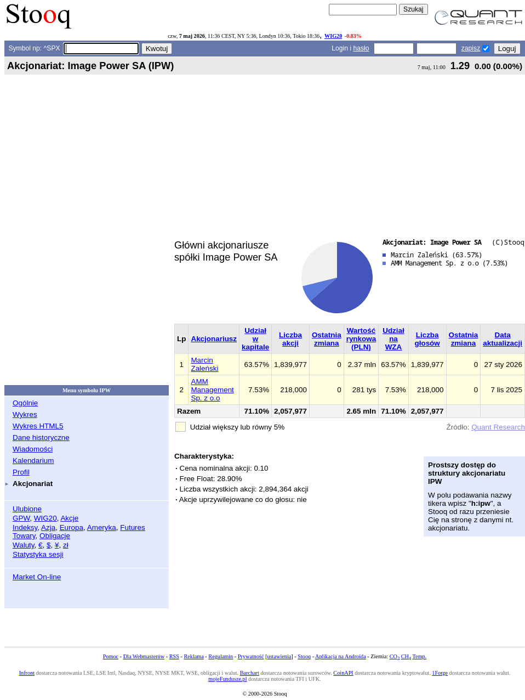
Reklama (193, 656)
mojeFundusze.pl (227, 679)
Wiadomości (33, 449)
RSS (174, 656)
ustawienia (279, 656)
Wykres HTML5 (38, 426)
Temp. (420, 656)
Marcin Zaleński (204, 364)
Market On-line (37, 577)
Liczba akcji (290, 339)
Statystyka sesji (38, 554)
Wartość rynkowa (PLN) (361, 338)
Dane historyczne (41, 437)
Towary (24, 536)
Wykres (25, 414)
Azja (48, 527)
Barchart (249, 673)
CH (406, 656)
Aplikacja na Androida (340, 656)
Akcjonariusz (214, 339)
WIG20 (333, 36)
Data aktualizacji (502, 339)
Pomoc (110, 656)
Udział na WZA (393, 338)
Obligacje (54, 536)
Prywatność (251, 656)
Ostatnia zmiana (326, 339)
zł (66, 545)
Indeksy (25, 527)
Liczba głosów (427, 339)
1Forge (440, 673)
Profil (21, 472)
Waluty (24, 545)
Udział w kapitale (255, 338)
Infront (27, 673)
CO (395, 656)
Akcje (69, 518)
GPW (21, 518)
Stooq (304, 656)
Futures (132, 527)
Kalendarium (33, 460)
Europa (71, 527)
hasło (361, 48)
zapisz (470, 48)
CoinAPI (343, 673)
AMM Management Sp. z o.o (212, 389)
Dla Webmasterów (143, 656)
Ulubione (27, 509)
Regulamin (220, 656)
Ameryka (101, 527)
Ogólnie (25, 403)
